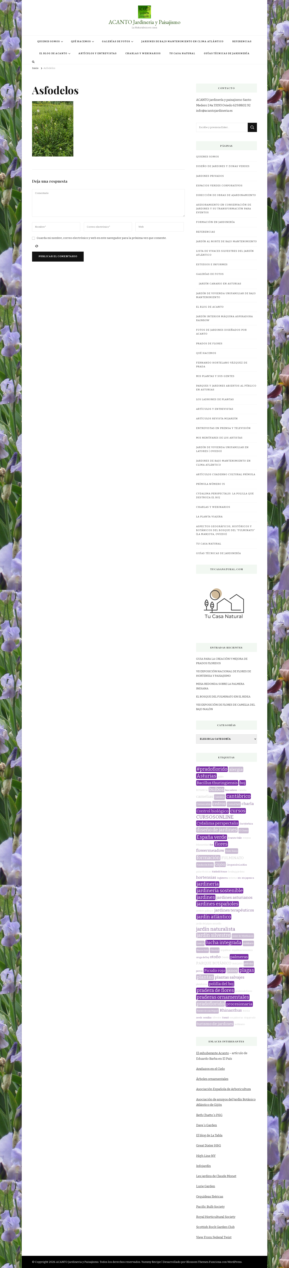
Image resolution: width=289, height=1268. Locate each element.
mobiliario (248, 943)
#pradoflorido (212, 769)
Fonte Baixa (232, 851)
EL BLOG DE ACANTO (53, 53)
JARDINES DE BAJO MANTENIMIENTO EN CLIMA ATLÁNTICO (182, 41)
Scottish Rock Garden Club (215, 1227)
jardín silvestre (213, 935)
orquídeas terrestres (242, 950)
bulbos (216, 789)
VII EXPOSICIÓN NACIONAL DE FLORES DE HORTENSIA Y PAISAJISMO (223, 673)
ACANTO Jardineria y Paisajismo (144, 22)
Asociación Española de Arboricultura (223, 1089)
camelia (242, 790)
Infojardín (203, 1166)
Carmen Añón (204, 804)
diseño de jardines (217, 830)
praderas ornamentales (223, 997)
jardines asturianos (234, 897)
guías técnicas (203, 871)
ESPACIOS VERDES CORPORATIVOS (219, 185)
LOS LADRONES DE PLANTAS (215, 399)
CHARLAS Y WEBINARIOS (143, 53)
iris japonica (248, 878)
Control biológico (212, 811)
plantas (205, 977)
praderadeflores (243, 991)
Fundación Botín (205, 865)
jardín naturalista (215, 929)
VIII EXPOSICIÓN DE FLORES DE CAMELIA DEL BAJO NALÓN (225, 707)
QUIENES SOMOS (48, 41)
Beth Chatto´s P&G (209, 1115)
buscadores (231, 790)
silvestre (217, 1017)
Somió (225, 1017)
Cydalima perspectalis (217, 823)
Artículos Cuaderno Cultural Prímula (225, 474)
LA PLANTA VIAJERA (209, 516)
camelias (204, 796)
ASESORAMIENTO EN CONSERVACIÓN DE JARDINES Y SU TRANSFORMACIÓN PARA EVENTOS (223, 208)
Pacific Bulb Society (210, 1207)
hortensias (206, 877)
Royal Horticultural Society (215, 1217)
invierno (233, 878)
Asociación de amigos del (214, 1099)
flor (211, 844)
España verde (212, 837)
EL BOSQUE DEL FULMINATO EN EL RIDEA (223, 696)
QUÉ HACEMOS (81, 41)
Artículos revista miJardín (217, 418)
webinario (240, 1024)
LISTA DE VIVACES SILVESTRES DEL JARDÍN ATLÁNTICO (225, 253)
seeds (199, 1017)
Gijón (220, 864)
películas (248, 963)
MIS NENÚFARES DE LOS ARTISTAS (219, 437)
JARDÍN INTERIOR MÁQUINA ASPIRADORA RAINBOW (224, 318)
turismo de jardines (215, 1023)
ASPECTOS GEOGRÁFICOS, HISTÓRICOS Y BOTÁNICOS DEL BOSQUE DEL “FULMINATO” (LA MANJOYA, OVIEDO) (225, 530)
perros (199, 971)
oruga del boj (202, 957)
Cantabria (219, 797)
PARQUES (237, 963)
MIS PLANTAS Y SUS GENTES (215, 376)
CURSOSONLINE (215, 817)
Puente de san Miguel (207, 1011)
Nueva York (202, 950)
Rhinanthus (231, 1010)
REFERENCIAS (242, 41)
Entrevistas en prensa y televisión (223, 428)
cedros (219, 803)
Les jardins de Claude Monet (216, 1176)
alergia (236, 769)
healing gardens (236, 871)
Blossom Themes (197, 1262)
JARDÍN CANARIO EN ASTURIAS (220, 283)
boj (242, 782)
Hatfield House (219, 871)
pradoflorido (210, 1004)
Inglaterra (222, 878)
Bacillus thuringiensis (217, 782)
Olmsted (214, 950)
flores (221, 844)
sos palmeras (236, 1017)
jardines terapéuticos (234, 910)
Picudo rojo (214, 970)
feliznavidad (202, 844)
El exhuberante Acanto (212, 1053)
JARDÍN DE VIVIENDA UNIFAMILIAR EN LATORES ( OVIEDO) (222, 449)
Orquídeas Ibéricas (209, 1197)
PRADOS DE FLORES (209, 343)
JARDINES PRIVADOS (210, 176)
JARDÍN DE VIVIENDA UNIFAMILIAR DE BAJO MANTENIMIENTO (226, 295)
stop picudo (249, 1017)
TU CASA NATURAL (182, 53)
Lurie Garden (205, 1186)
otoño (215, 957)
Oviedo (225, 957)
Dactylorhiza (246, 823)
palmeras (239, 956)
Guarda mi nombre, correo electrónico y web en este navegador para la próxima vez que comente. (101, 238)
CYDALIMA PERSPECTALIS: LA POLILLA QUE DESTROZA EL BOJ (225, 495)
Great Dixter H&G (208, 1145)
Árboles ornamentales (212, 1079)
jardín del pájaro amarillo (208, 923)
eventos (247, 838)
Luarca (200, 943)
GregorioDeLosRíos (237, 865)
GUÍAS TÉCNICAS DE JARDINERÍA (227, 53)
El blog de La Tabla (209, 1135)
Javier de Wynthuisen (242, 936)
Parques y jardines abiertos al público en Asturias (226, 387)
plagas (246, 970)
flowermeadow (210, 850)
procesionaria (239, 1004)
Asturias (206, 776)
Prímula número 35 (210, 484)
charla (248, 803)
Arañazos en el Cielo (210, 1069)
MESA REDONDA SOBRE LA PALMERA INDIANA (220, 686)
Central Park (233, 804)
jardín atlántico (214, 917)
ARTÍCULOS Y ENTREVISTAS (97, 53)
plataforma (201, 984)
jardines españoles (217, 904)
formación (208, 857)
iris (239, 878)
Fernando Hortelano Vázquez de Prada (221, 364)
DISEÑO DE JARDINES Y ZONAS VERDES (223, 166)
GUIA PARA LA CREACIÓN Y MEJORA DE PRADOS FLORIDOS (222, 661)
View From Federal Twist (213, 1237)
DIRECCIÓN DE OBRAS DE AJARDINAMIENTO (226, 195)
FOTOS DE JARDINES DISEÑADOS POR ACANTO (221, 331)
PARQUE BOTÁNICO (213, 963)
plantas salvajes (229, 977)
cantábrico (238, 796)
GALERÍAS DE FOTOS (116, 41)
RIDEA (246, 1011)
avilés (221, 776)
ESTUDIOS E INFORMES (212, 264)
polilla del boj (221, 983)
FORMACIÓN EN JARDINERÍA (215, 222)
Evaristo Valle (235, 838)
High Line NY (206, 1156)
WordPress (234, 1262)
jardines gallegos (204, 910)
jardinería (208, 884)
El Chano (243, 830)
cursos (237, 811)
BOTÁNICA (202, 790)
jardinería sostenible (220, 890)
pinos (232, 970)
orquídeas (225, 950)
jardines (206, 897)
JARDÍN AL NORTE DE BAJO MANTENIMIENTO (226, 241)
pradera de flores (215, 990)
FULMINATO (232, 858)
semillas (207, 1017)
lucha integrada (223, 942)
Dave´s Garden (206, 1125)
